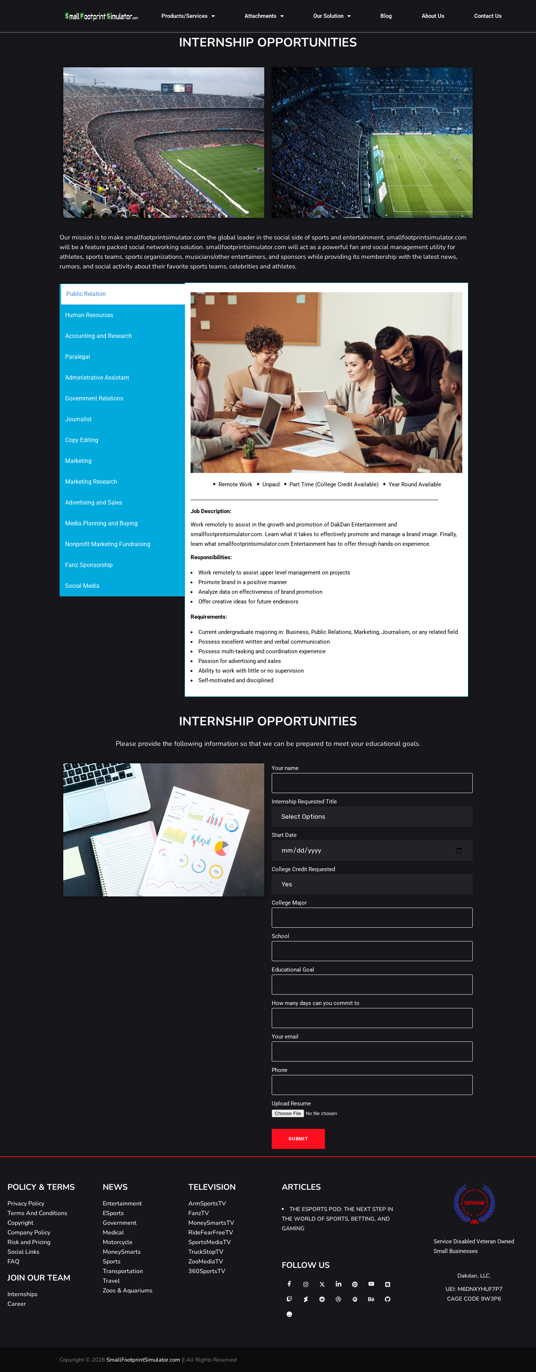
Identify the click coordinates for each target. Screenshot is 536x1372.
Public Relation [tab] (86, 293)
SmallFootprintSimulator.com (144, 1359)
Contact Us (488, 16)
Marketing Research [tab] (91, 481)
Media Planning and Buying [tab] (101, 523)
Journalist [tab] (78, 419)
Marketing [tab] (78, 460)
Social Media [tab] (82, 585)
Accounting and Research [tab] (98, 335)
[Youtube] (371, 1284)
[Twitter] (322, 1284)
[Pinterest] (354, 1284)
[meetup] (354, 1299)
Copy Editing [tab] (81, 440)
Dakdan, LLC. (474, 1275)
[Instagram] (305, 1284)
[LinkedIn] (338, 1284)
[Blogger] (387, 1284)
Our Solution (332, 16)
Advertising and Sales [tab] (93, 502)
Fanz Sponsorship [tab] (89, 565)
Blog (386, 16)
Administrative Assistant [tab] (97, 377)
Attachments (264, 16)
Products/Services (188, 16)
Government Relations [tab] (94, 398)
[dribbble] (338, 1299)
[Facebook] (289, 1284)
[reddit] (322, 1299)
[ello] (289, 1314)
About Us (433, 16)
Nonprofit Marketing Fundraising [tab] (107, 544)
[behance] (371, 1299)
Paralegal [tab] (77, 356)
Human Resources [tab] (89, 315)
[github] (387, 1299)
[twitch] (289, 1299)
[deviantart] (305, 1299)
